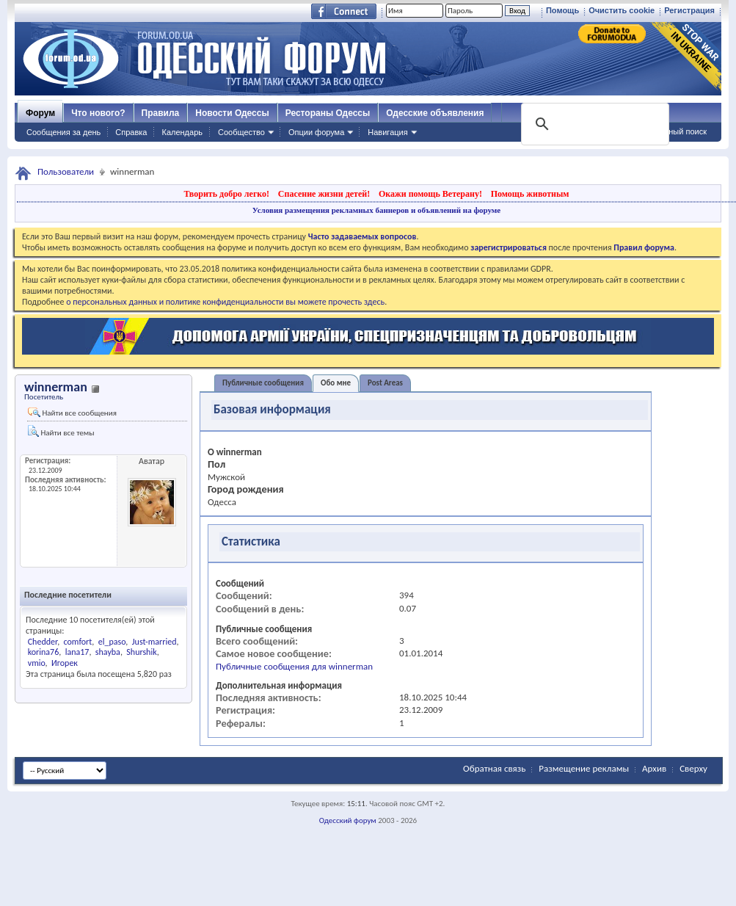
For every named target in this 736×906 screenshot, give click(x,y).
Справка (131, 132)
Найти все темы (61, 431)
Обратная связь (494, 768)
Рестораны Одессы (328, 113)
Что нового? (98, 113)
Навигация (387, 132)
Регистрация (689, 10)
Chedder (42, 642)
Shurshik (141, 652)
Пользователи (65, 171)
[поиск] (593, 124)
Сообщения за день (63, 132)
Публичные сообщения (263, 383)
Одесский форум (347, 820)
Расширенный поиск (668, 131)
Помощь (562, 10)
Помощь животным (530, 194)
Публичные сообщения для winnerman (294, 666)
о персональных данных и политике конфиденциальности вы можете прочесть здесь (225, 302)
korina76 (43, 652)
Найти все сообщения (72, 412)
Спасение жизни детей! (324, 194)
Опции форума (316, 132)
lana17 (77, 652)
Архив (654, 768)
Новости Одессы (232, 113)
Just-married (154, 642)
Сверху (693, 768)
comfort (78, 642)
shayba (107, 652)
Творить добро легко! (226, 194)
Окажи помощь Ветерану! (430, 194)
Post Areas (385, 383)
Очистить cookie (622, 10)
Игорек (64, 663)
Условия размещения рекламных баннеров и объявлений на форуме (376, 210)
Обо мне (336, 383)
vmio (36, 663)
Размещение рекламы (584, 768)
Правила (161, 113)
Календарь (182, 132)
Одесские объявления (435, 113)
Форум (40, 113)
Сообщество (241, 132)
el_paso (112, 642)
